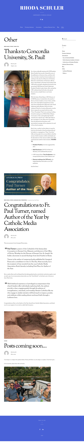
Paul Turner (37, 200)
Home (21, 27)
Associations (39, 27)
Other (62, 27)
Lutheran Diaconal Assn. (49, 27)
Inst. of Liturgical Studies (68, 58)
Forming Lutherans (29, 27)
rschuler (13, 63)
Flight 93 (65, 73)
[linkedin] (42, 19)
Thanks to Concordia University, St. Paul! (26, 55)
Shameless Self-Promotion (20, 200)
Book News (6, 46)
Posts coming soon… (25, 346)
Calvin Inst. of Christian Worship (70, 62)
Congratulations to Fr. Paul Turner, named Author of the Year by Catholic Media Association (27, 218)
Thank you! (16, 46)
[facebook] (40, 19)
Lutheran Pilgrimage (67, 71)
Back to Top (42, 423)
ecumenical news (31, 200)
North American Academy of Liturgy (71, 60)
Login (42, 438)
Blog (58, 27)
